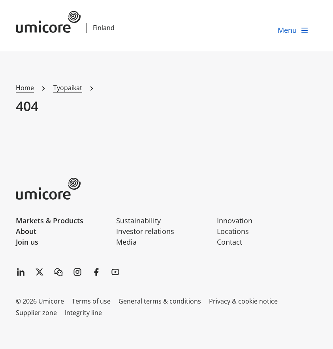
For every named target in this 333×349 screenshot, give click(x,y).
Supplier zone (36, 312)
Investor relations (145, 231)
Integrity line (83, 312)
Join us (27, 242)
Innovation (234, 220)
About (26, 231)
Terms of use (91, 301)
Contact (229, 242)
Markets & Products (49, 220)
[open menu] (293, 30)
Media (126, 242)
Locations (233, 231)
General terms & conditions (160, 301)
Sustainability (138, 220)
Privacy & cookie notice (243, 301)
